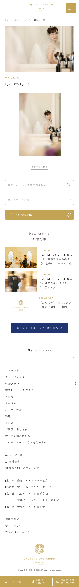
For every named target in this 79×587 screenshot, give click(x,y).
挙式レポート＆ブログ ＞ (22, 20)
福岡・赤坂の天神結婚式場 (34, 570)
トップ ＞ (8, 20)
